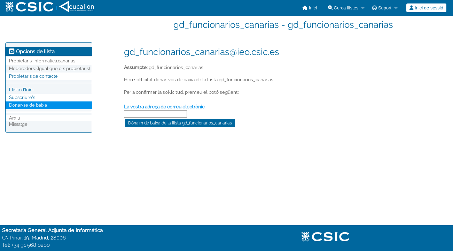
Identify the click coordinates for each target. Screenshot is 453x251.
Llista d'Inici (21, 89)
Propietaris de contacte (33, 76)
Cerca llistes (343, 7)
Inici (309, 7)
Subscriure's (22, 97)
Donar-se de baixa (28, 105)
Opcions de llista (32, 51)
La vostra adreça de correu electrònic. (164, 106)
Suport (381, 7)
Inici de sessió (426, 7)
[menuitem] (309, 8)
